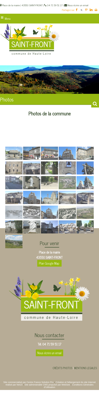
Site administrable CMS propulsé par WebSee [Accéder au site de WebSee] (47, 384)
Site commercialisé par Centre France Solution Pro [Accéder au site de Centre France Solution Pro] (28, 382)
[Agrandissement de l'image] (13, 184)
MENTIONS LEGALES (85, 368)
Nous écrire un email (49, 352)
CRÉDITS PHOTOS (62, 368)
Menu (8, 18)
